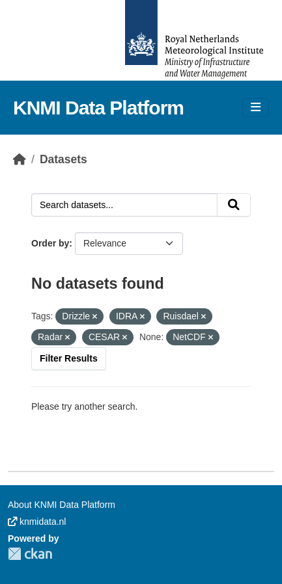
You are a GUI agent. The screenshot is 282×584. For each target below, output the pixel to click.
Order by (50, 243)
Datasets (63, 159)
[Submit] (234, 205)
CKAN (30, 554)
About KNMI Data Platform (61, 504)
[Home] (19, 159)
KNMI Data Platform (98, 107)
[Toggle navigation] (255, 107)
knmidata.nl (37, 521)
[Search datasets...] (124, 205)
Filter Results (69, 358)
